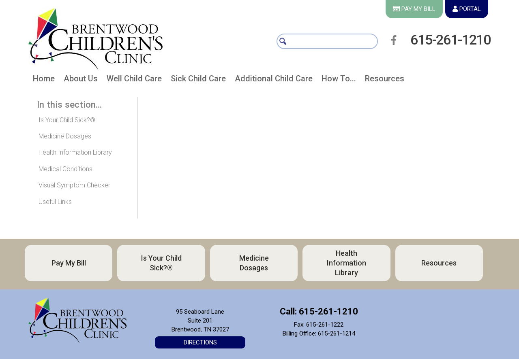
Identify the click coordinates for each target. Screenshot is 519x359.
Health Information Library (75, 152)
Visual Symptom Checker (74, 185)
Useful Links (55, 202)
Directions (200, 342)
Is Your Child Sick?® (67, 120)
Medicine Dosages (65, 136)
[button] (80, 80)
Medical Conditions (65, 169)
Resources (439, 263)
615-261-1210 (450, 40)
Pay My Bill (68, 263)
